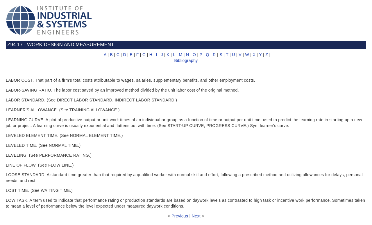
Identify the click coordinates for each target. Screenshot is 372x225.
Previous (179, 216)
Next (196, 216)
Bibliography (186, 60)
